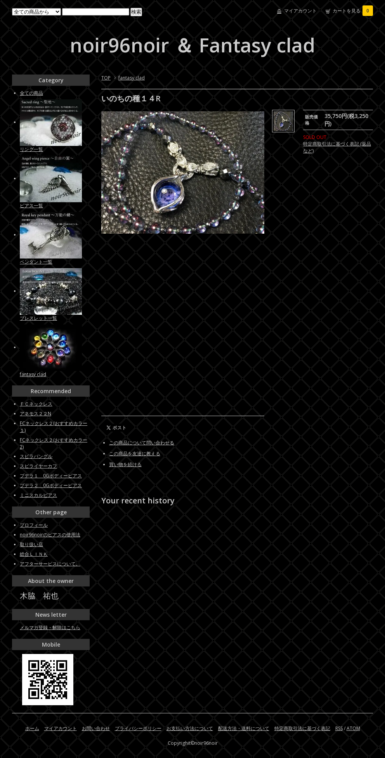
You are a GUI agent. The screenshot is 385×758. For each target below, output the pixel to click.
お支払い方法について (189, 728)
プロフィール (34, 525)
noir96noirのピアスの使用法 (50, 534)
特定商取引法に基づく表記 (302, 728)
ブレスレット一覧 (38, 318)
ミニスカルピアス (38, 495)
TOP (106, 78)
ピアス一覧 (31, 205)
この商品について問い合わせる (141, 442)
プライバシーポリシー (138, 728)
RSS (339, 728)
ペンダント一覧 (36, 261)
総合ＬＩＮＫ (34, 554)
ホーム (32, 728)
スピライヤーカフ (38, 466)
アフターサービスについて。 (50, 563)
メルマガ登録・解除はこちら (50, 627)
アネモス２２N (35, 413)
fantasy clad (131, 78)
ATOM (353, 728)
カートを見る (353, 10)
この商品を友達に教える (134, 453)
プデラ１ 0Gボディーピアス (51, 475)
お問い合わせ (96, 728)
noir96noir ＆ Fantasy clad (192, 45)
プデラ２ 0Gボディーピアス (51, 485)
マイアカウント (300, 10)
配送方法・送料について (243, 728)
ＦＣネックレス (36, 404)
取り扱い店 (31, 544)
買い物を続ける (125, 464)
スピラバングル (36, 456)
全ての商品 (31, 93)
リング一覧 (31, 149)
